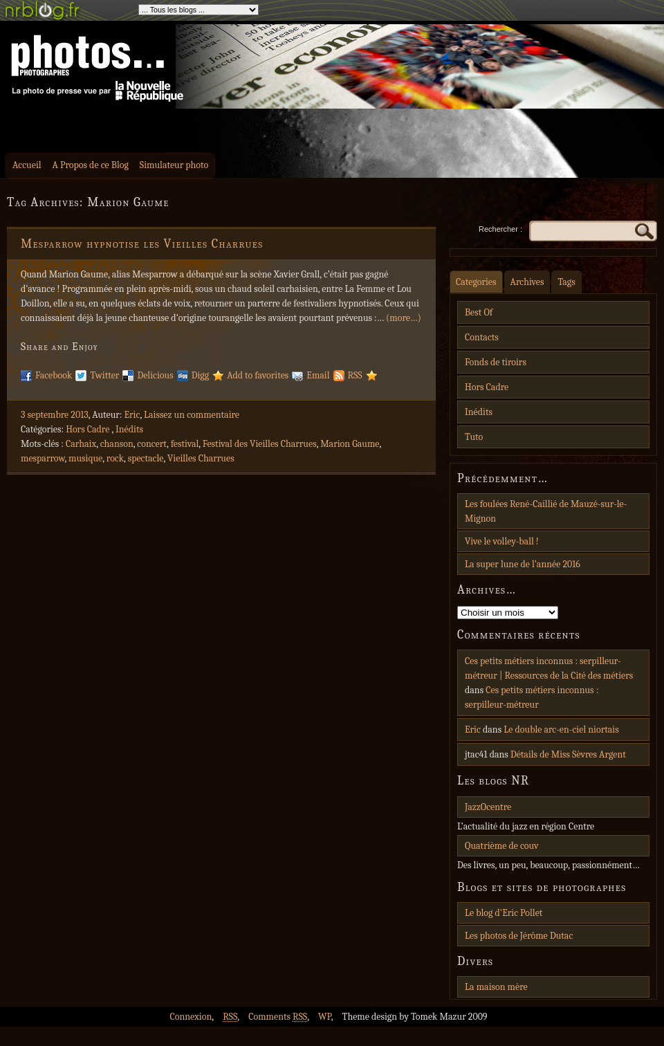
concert (152, 444)
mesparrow (43, 458)
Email (317, 375)
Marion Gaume (349, 444)
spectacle (146, 458)
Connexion (190, 1016)
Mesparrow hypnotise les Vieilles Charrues (142, 244)
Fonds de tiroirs (495, 362)
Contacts (482, 337)
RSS (355, 375)
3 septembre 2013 (55, 415)
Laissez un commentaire (191, 415)
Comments (277, 1016)
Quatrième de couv (501, 846)
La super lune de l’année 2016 (522, 564)
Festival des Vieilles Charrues (260, 444)
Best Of (478, 312)
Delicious (155, 375)
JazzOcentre (488, 807)
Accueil (27, 165)
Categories (476, 282)
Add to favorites (257, 375)
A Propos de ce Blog (91, 165)
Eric (132, 415)
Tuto (474, 437)
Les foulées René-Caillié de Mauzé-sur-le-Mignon (546, 511)
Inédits (129, 429)
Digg (200, 375)
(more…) (403, 318)
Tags (566, 282)
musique (85, 458)
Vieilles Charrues (200, 458)
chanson (116, 444)
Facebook (53, 375)
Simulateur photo (174, 165)
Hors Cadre (87, 429)
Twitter (104, 375)
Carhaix (81, 444)
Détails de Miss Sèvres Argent (568, 754)
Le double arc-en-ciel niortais (561, 729)
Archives (527, 282)
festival (185, 444)
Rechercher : (500, 229)
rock (115, 458)
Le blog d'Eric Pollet (503, 913)
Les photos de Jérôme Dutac (519, 936)
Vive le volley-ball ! (502, 541)
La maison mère (496, 987)
